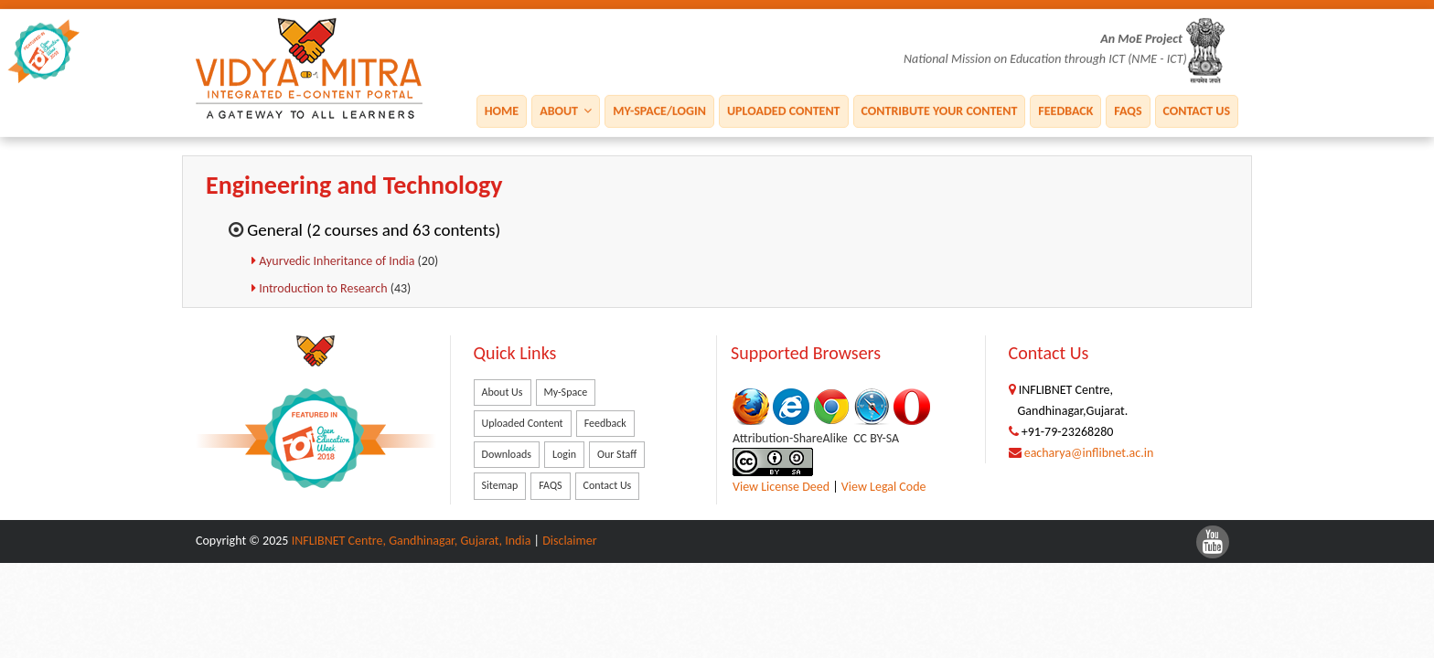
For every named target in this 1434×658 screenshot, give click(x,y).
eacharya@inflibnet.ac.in (1089, 453)
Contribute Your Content (939, 110)
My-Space (566, 392)
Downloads (506, 454)
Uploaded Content (783, 110)
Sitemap (500, 485)
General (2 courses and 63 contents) (373, 229)
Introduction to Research (325, 288)
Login (564, 454)
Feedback (1065, 110)
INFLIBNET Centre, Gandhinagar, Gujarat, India (411, 540)
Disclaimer (569, 540)
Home (502, 110)
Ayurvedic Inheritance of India (338, 261)
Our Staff (617, 454)
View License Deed (781, 486)
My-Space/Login (659, 110)
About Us (502, 392)
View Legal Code (883, 486)
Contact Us (1196, 110)
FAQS (1127, 110)
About (566, 110)
